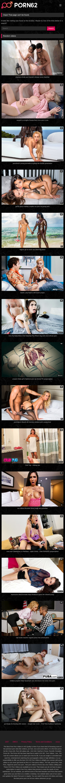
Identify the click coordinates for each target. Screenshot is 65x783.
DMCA (15, 742)
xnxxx (58, 742)
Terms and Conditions (44, 742)
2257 (7, 742)
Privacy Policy (26, 742)
